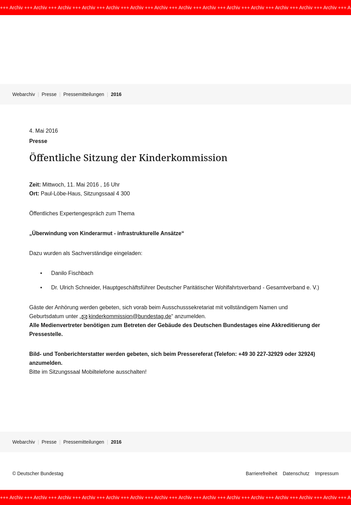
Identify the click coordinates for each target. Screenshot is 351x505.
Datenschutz (296, 473)
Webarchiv (23, 94)
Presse (49, 94)
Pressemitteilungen (83, 94)
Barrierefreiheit (261, 473)
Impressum (327, 473)
